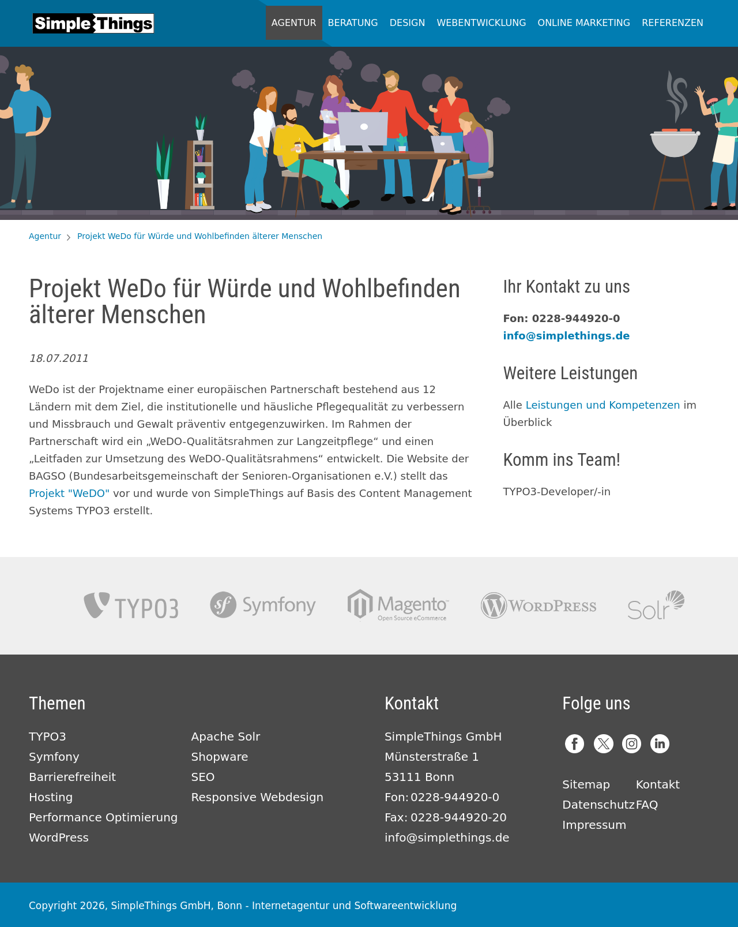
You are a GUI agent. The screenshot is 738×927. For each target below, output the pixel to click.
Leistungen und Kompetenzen (603, 405)
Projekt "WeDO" (69, 493)
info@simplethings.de (566, 336)
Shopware (219, 757)
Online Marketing (584, 22)
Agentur (294, 22)
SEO (203, 777)
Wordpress (538, 605)
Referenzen (672, 22)
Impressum (594, 825)
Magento (398, 605)
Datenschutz (598, 805)
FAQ (647, 805)
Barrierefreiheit (72, 777)
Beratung (353, 22)
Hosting (51, 797)
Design (408, 22)
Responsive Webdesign (257, 797)
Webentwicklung (481, 22)
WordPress (59, 837)
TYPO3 (131, 605)
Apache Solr (656, 605)
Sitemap (586, 784)
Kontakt (658, 784)
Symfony (263, 605)
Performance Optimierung (103, 817)
